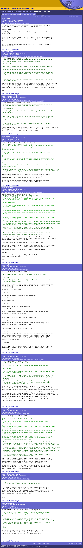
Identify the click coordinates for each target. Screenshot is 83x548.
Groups (7, 8)
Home (3, 8)
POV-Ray (3, 11)
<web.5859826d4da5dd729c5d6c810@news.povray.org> (26, 56)
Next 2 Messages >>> (74, 16)
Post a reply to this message (10, 49)
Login (32, 8)
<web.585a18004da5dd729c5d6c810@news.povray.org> (26, 192)
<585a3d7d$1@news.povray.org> (19, 479)
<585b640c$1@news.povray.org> (19, 508)
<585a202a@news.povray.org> (18, 270)
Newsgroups (11, 11)
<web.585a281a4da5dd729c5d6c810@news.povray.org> (26, 359)
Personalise (21, 8)
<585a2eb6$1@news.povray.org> (19, 414)
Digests (13, 8)
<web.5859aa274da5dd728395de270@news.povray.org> (26, 101)
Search (27, 8)
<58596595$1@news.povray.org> (18, 23)
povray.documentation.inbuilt (24, 11)
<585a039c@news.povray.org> (18, 141)
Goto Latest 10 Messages (41, 16)
